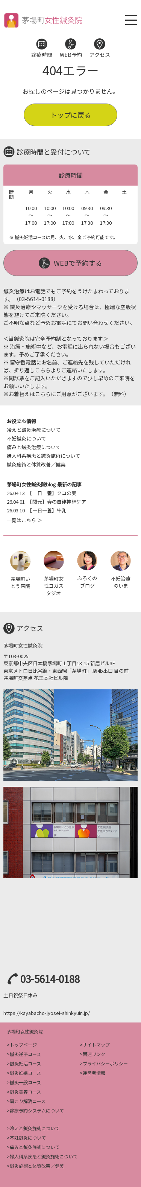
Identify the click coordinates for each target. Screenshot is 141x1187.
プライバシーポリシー (105, 1063)
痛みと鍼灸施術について (34, 1147)
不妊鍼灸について (26, 438)
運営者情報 (94, 1073)
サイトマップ (96, 1044)
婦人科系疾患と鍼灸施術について (43, 455)
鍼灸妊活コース (25, 1063)
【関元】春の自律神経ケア (46, 501)
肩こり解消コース (27, 1101)
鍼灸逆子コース (25, 1054)
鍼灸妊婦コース (25, 1073)
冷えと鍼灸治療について (34, 429)
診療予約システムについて (37, 1110)
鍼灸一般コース (25, 1082)
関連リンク (94, 1054)
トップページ (23, 1044)
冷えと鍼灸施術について (34, 1128)
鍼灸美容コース (25, 1091)
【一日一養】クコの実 (41, 493)
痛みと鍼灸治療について (34, 447)
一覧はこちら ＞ (24, 520)
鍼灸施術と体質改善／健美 (36, 464)
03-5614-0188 (50, 979)
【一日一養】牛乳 (37, 510)
